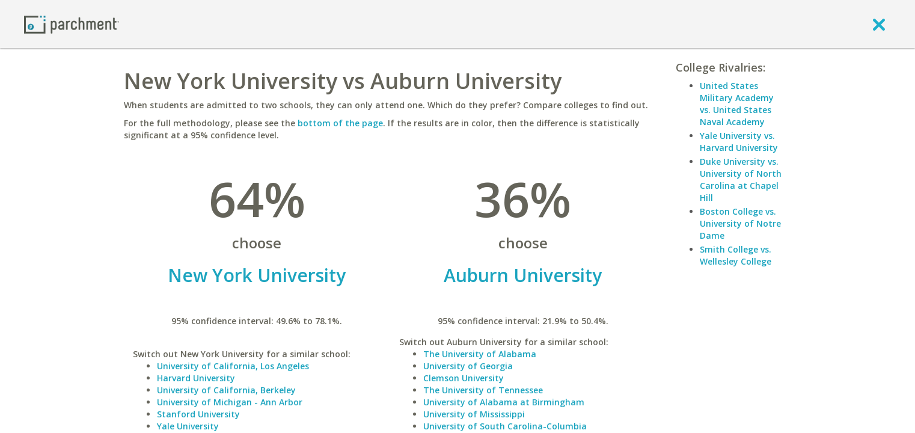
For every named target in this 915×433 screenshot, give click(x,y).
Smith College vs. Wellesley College (735, 255)
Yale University (188, 426)
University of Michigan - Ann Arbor (229, 402)
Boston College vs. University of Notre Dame (740, 223)
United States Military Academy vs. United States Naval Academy (737, 103)
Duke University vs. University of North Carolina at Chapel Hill (741, 179)
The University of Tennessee (483, 390)
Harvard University (196, 378)
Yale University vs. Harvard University (739, 141)
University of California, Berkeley (226, 390)
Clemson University (463, 378)
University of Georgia (468, 366)
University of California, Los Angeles (233, 366)
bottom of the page (340, 123)
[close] (879, 24)
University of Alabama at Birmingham (503, 402)
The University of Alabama (479, 354)
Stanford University (198, 414)
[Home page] (71, 23)
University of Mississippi (474, 414)
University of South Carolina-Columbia (505, 426)
